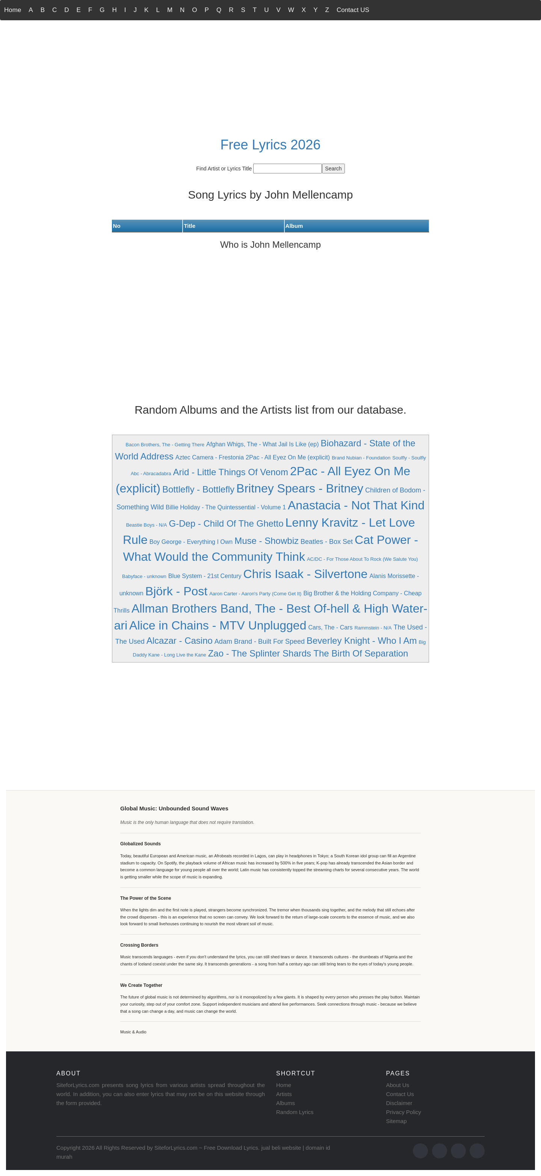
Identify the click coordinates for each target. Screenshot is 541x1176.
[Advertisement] (270, 77)
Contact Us (400, 1094)
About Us (398, 1085)
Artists (284, 1094)
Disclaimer (399, 1103)
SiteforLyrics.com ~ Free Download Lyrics (206, 1147)
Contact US (353, 10)
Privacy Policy (403, 1112)
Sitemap (396, 1121)
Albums (285, 1103)
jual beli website (281, 1147)
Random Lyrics (294, 1112)
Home (12, 10)
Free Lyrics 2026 (271, 144)
